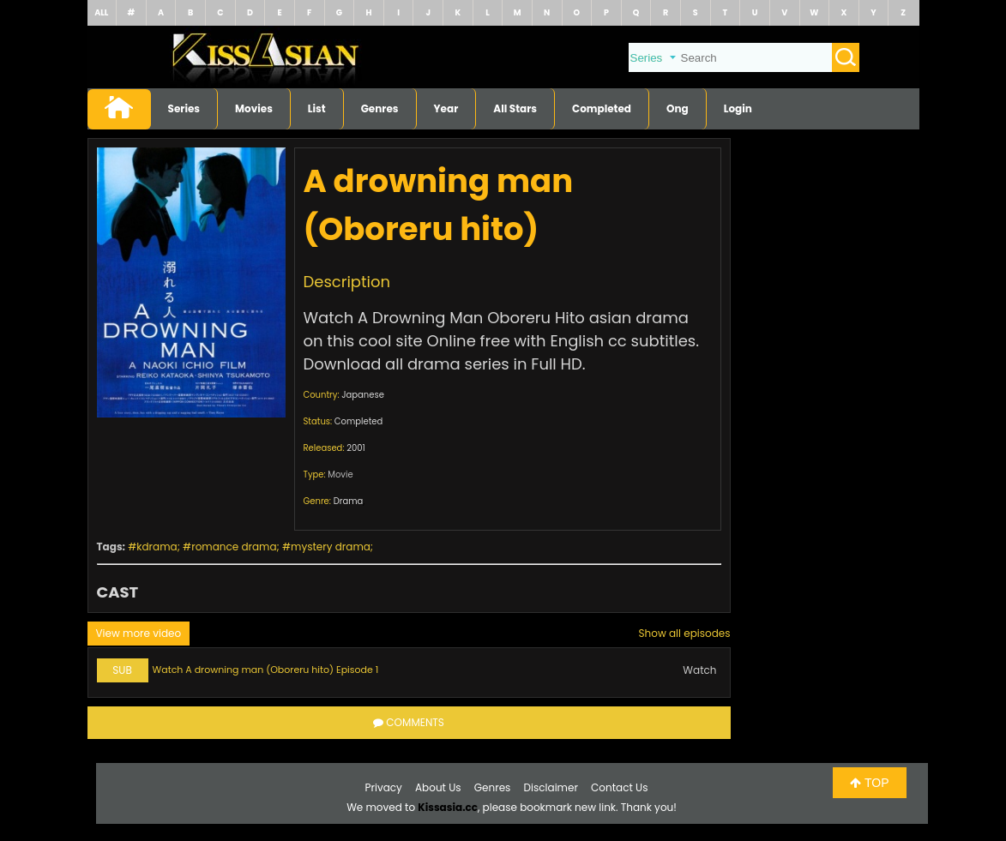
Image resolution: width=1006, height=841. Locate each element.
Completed (601, 108)
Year (446, 108)
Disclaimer (551, 787)
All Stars (515, 108)
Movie (340, 474)
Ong (677, 108)
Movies (254, 108)
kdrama (156, 546)
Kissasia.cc (448, 807)
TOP (869, 783)
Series (184, 108)
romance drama (233, 546)
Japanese (362, 394)
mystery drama (330, 546)
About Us (438, 787)
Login (738, 108)
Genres (380, 108)
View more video (139, 633)
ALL (101, 12)
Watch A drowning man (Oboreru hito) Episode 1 (266, 669)
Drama (349, 501)
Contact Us (619, 787)
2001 (355, 448)
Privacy (383, 787)
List (317, 108)
